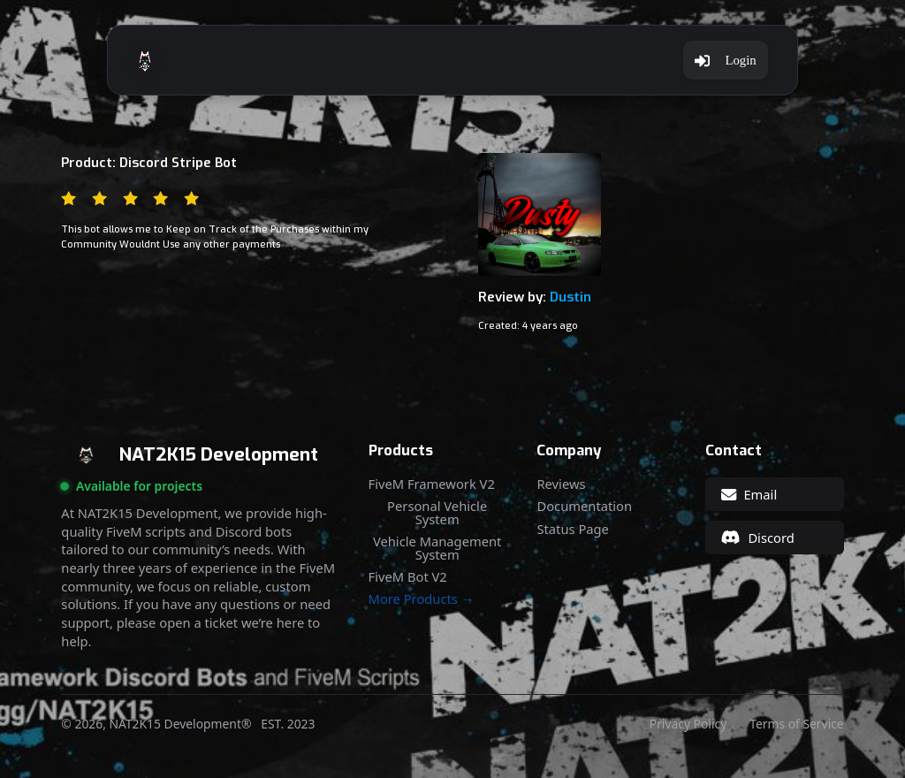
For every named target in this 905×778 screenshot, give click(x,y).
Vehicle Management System (437, 548)
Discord (758, 537)
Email (749, 494)
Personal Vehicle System (437, 512)
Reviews (560, 484)
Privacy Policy (688, 724)
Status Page (572, 529)
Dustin (570, 297)
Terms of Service (796, 724)
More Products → (422, 599)
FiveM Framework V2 (432, 484)
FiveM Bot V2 (408, 577)
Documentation (584, 506)
